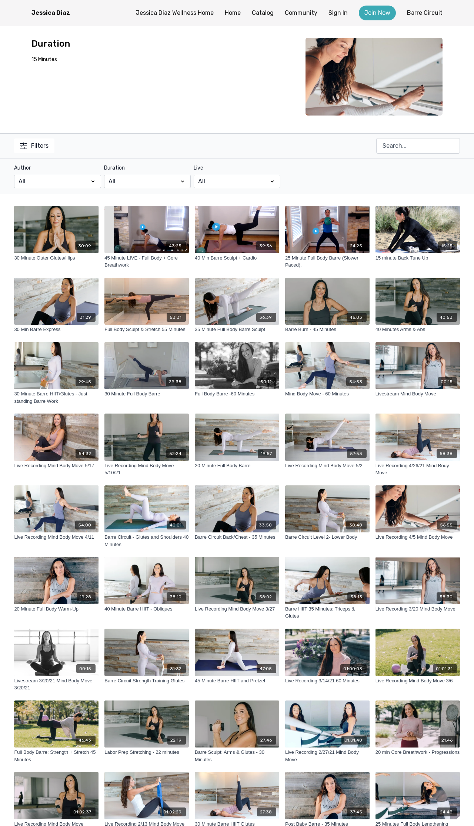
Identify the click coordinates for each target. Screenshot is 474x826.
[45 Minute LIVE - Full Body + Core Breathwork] (146, 261)
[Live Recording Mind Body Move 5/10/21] (146, 469)
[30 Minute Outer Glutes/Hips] (56, 258)
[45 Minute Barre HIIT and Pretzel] (237, 681)
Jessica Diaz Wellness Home (175, 12)
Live (198, 168)
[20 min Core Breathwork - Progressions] (417, 752)
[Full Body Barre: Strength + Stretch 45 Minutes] (56, 756)
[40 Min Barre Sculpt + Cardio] (237, 258)
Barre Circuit (425, 12)
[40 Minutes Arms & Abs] (417, 329)
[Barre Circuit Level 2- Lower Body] (327, 537)
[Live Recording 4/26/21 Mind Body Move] (417, 469)
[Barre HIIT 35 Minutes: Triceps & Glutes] (327, 612)
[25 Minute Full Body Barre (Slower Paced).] (327, 261)
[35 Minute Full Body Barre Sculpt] (237, 329)
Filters (34, 145)
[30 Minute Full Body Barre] (146, 394)
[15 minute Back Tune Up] (417, 258)
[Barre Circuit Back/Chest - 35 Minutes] (237, 537)
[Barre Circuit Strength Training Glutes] (146, 681)
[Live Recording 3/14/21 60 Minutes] (327, 681)
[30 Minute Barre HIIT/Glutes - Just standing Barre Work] (56, 397)
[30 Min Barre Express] (56, 329)
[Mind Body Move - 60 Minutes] (327, 394)
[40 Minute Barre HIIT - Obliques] (146, 609)
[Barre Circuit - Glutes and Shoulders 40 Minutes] (146, 541)
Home (233, 12)
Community (301, 12)
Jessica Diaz (50, 12)
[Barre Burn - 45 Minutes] (327, 329)
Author (22, 168)
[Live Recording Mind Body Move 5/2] (327, 465)
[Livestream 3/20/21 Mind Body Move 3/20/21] (56, 684)
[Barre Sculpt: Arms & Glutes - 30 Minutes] (237, 756)
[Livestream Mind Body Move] (417, 394)
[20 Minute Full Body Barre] (237, 465)
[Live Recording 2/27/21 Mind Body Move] (327, 756)
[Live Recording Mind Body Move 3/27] (237, 609)
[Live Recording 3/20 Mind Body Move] (417, 609)
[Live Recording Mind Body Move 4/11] (56, 537)
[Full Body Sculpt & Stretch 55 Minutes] (146, 329)
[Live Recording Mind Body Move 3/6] (417, 681)
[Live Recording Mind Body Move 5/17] (56, 465)
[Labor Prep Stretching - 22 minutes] (146, 752)
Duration (114, 168)
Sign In (338, 12)
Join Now (377, 12)
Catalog (263, 12)
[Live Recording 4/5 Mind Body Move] (417, 537)
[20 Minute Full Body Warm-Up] (56, 609)
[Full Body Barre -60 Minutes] (237, 394)
